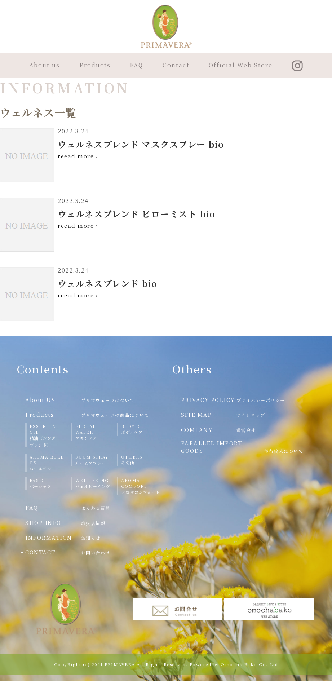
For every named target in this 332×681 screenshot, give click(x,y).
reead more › (78, 156)
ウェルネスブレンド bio (108, 283)
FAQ (136, 65)
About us (44, 65)
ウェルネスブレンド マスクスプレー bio (141, 144)
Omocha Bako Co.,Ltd (249, 664)
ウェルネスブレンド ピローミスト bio (136, 213)
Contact (176, 65)
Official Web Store (241, 65)
